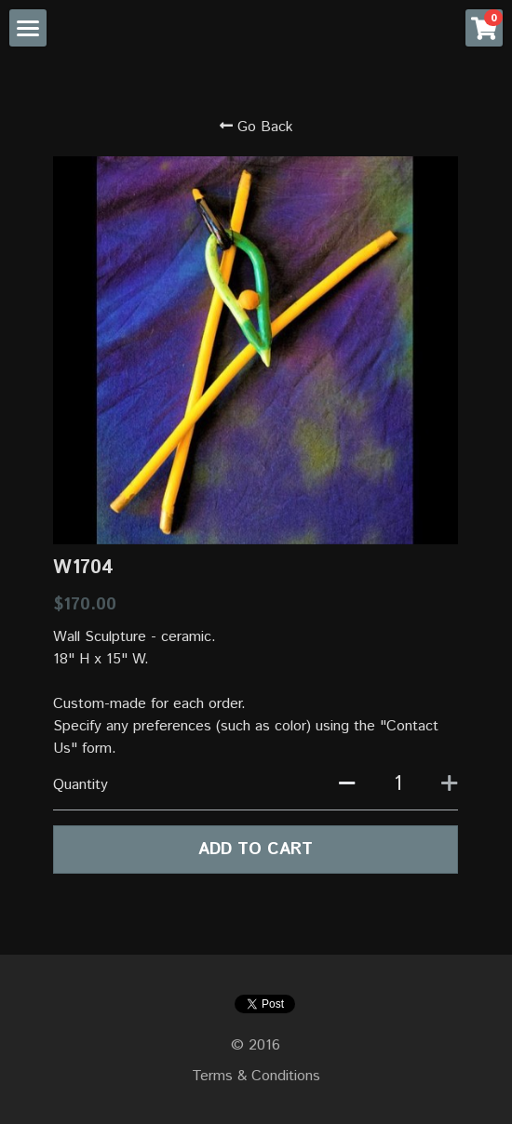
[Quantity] (397, 784)
